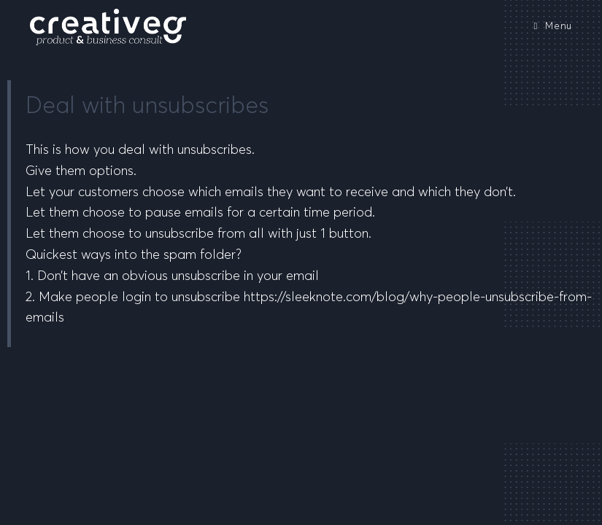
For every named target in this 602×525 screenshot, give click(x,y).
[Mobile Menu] (552, 26)
